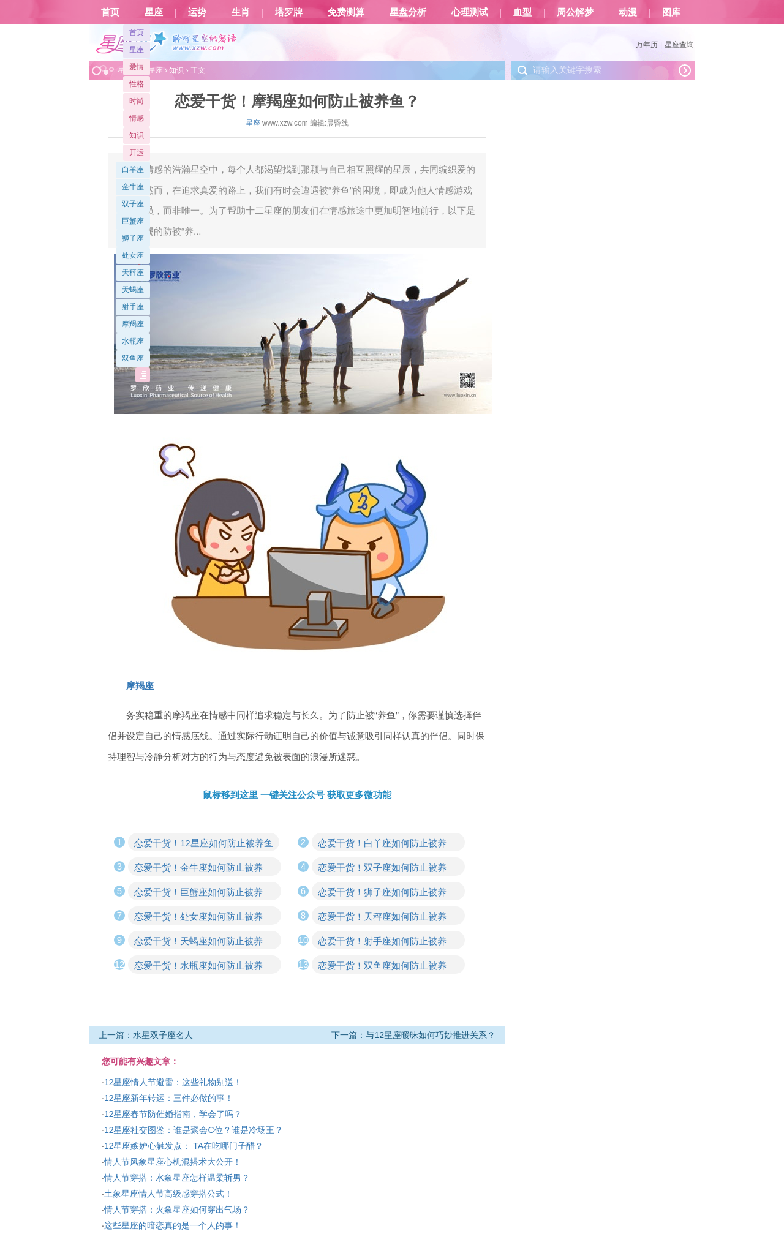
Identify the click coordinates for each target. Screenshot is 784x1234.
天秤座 (133, 272)
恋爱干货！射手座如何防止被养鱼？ (382, 942)
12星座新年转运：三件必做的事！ (169, 1098)
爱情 (136, 66)
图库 (671, 12)
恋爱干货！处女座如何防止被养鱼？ (198, 918)
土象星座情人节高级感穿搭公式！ (168, 1193)
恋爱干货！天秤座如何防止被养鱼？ (382, 918)
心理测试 (469, 12)
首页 (110, 12)
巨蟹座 (133, 221)
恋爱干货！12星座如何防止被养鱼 (203, 843)
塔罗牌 (289, 12)
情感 (136, 118)
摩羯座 (133, 324)
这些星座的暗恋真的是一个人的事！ (172, 1225)
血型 (522, 12)
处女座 (133, 255)
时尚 (136, 101)
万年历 (647, 44)
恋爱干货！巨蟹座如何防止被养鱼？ (198, 893)
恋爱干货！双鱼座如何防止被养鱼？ (382, 967)
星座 (154, 12)
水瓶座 (133, 341)
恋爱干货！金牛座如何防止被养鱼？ (198, 869)
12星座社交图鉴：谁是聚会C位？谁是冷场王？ (193, 1130)
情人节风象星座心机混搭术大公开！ (172, 1162)
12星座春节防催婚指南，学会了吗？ (173, 1114)
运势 (197, 12)
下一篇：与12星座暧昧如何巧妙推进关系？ (413, 1035)
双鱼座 (133, 358)
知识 (136, 135)
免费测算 (346, 12)
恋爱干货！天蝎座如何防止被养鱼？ (198, 942)
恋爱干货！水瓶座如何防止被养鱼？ (198, 967)
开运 (136, 152)
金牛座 (133, 186)
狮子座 (133, 238)
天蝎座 (133, 289)
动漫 (628, 12)
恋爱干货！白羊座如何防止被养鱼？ (382, 844)
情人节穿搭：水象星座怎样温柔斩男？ (177, 1178)
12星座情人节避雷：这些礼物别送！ (173, 1082)
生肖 (241, 12)
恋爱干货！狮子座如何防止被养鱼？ (382, 893)
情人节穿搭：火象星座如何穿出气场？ (177, 1209)
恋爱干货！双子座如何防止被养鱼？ (382, 869)
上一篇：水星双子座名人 (146, 1035)
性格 (136, 84)
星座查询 (679, 44)
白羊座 (133, 169)
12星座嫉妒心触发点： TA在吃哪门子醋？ (183, 1146)
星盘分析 (408, 12)
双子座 (133, 204)
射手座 (133, 307)
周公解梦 (575, 12)
